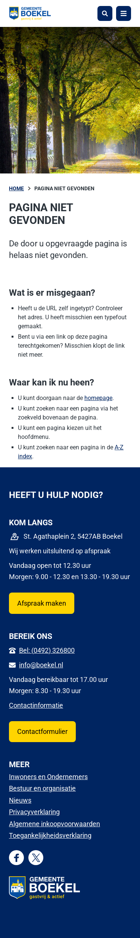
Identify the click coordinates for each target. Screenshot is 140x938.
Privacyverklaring (34, 812)
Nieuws (20, 800)
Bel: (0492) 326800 (47, 650)
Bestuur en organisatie (42, 788)
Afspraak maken (41, 603)
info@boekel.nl (41, 665)
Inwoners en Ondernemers (48, 777)
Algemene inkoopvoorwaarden (54, 824)
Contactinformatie (36, 705)
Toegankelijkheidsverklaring (50, 835)
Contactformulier (42, 731)
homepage (98, 398)
